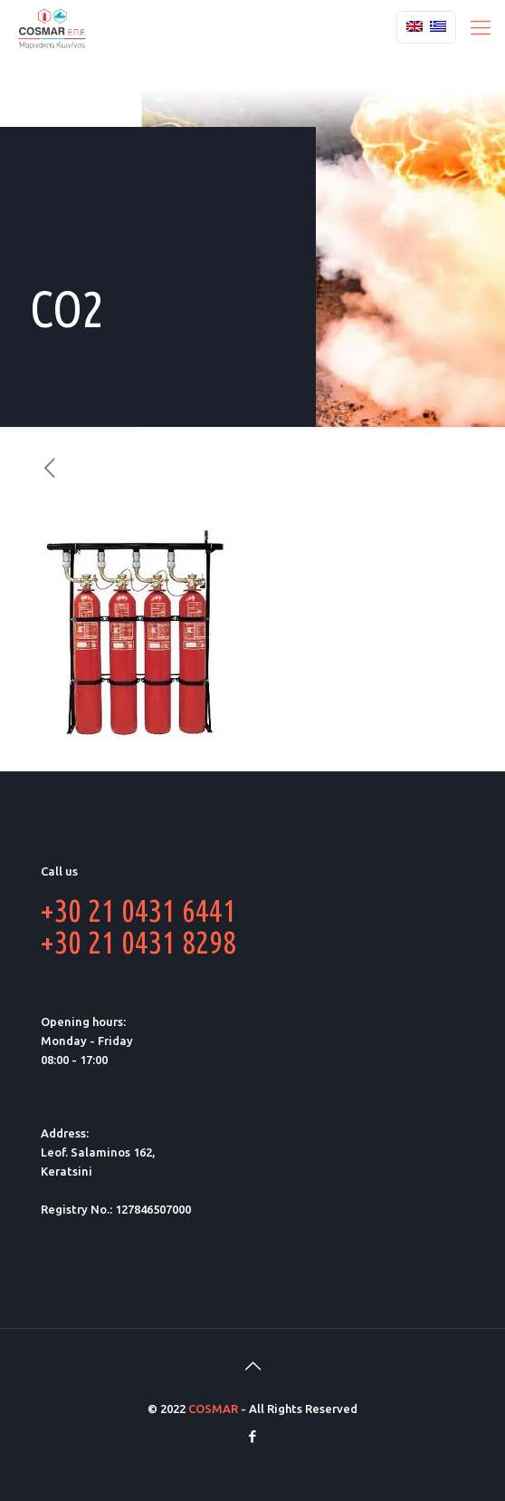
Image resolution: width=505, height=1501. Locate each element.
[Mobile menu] (480, 27)
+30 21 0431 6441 (138, 910)
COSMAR (213, 1408)
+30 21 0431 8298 (138, 942)
